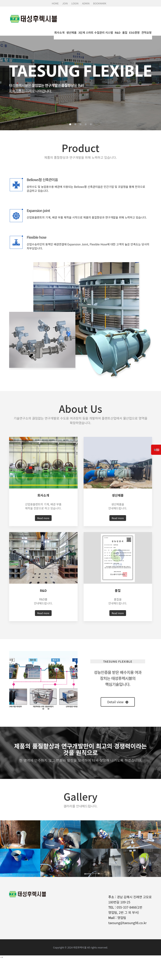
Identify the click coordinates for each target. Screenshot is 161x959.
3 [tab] (81, 124)
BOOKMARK (99, 3)
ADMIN (86, 3)
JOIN (65, 3)
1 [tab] (70, 124)
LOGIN (75, 3)
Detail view (117, 701)
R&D (118, 32)
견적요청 (146, 32)
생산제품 (71, 32)
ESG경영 (134, 32)
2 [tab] (75, 124)
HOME (55, 3)
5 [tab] (91, 124)
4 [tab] (86, 124)
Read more (43, 518)
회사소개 (59, 32)
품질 (124, 32)
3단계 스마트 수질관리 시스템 (95, 32)
